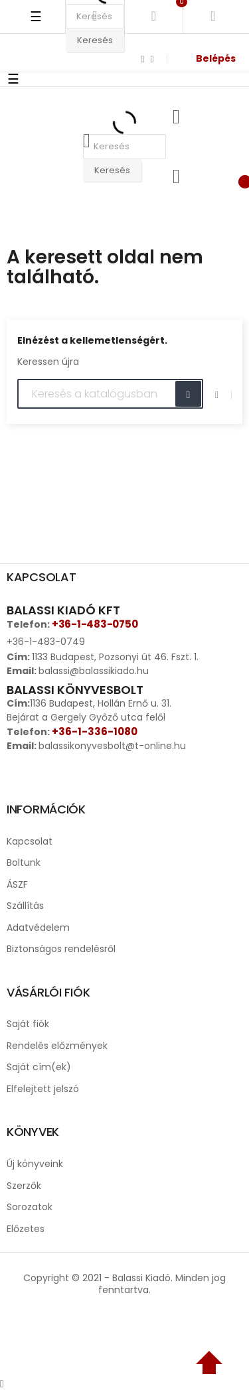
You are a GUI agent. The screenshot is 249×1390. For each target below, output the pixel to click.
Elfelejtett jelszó (43, 1088)
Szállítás (25, 905)
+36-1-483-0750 (94, 624)
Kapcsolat (29, 841)
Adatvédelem (38, 927)
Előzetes (25, 1228)
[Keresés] (110, 394)
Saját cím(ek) (39, 1067)
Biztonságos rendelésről (61, 948)
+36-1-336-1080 (94, 731)
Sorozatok (29, 1207)
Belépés (216, 58)
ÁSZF (17, 884)
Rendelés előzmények (57, 1045)
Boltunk (24, 862)
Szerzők (24, 1185)
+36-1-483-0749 (46, 641)
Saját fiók (28, 1023)
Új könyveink (35, 1163)
